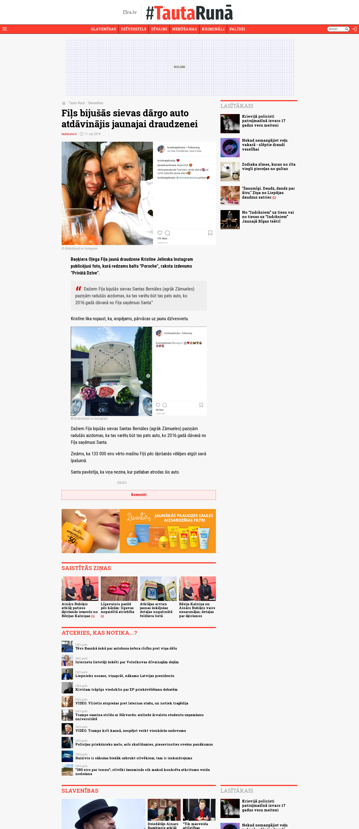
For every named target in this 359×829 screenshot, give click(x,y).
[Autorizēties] (354, 29)
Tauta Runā (77, 103)
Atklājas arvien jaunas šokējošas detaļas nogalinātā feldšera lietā (156, 610)
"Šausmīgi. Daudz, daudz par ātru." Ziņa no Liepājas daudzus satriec (268, 192)
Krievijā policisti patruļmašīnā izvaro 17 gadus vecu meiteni (264, 120)
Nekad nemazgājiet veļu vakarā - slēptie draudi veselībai (265, 144)
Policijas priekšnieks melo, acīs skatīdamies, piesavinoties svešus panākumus (144, 744)
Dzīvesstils (133, 29)
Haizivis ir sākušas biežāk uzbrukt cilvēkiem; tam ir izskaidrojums (133, 758)
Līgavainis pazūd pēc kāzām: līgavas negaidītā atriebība (117, 608)
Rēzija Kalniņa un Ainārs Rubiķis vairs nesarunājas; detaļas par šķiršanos (197, 610)
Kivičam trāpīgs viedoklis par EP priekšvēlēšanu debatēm (126, 689)
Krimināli (213, 29)
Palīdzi (237, 29)
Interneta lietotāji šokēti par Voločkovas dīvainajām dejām (127, 662)
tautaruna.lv (69, 134)
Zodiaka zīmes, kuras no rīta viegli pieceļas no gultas (269, 166)
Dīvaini (159, 29)
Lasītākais (236, 105)
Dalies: (122, 483)
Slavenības (103, 29)
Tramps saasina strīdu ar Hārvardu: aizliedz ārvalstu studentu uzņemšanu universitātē (139, 717)
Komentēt (139, 495)
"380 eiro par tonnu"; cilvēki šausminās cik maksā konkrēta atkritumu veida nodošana (142, 772)
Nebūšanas (184, 29)
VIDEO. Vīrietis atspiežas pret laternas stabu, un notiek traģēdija (131, 703)
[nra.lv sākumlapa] (130, 12)
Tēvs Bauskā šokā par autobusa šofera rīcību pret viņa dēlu (126, 648)
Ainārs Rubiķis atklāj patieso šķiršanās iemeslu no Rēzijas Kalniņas (80, 610)
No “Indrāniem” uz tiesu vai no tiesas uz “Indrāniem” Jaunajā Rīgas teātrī (268, 216)
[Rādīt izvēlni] (4, 29)
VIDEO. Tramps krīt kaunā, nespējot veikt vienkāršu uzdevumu (130, 730)
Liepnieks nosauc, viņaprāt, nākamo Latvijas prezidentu (124, 676)
